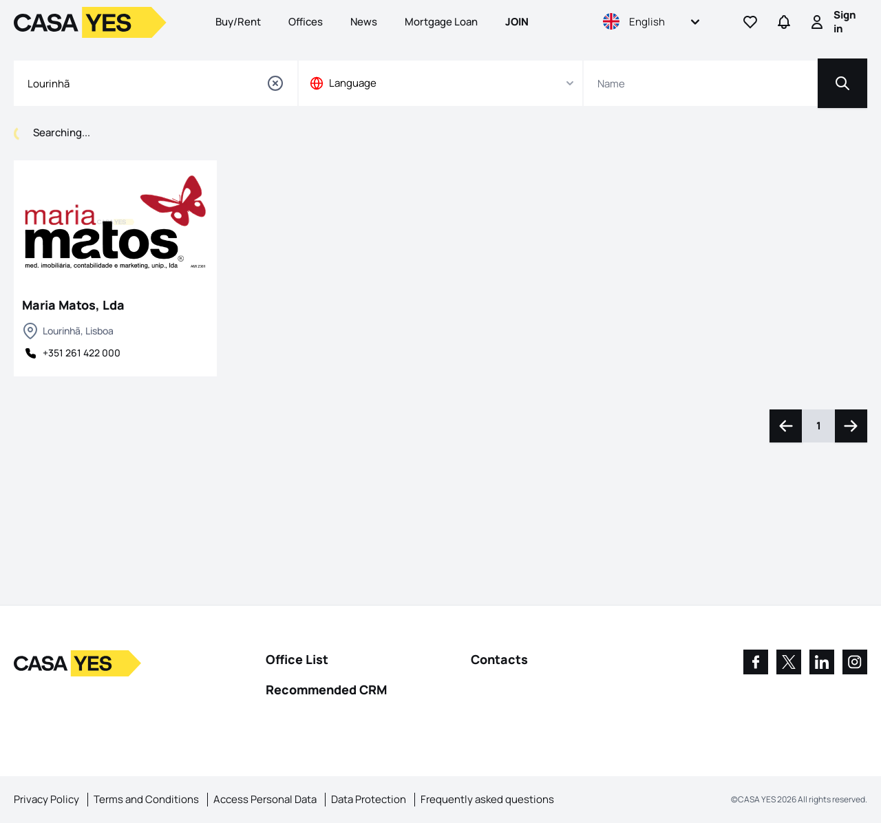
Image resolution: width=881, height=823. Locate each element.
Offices (305, 21)
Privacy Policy (46, 799)
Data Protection (368, 799)
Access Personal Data (265, 799)
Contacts (499, 659)
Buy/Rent (238, 21)
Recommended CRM (326, 689)
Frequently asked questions (487, 799)
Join (517, 21)
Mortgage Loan (441, 21)
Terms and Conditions (146, 799)
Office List (297, 659)
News (363, 21)
